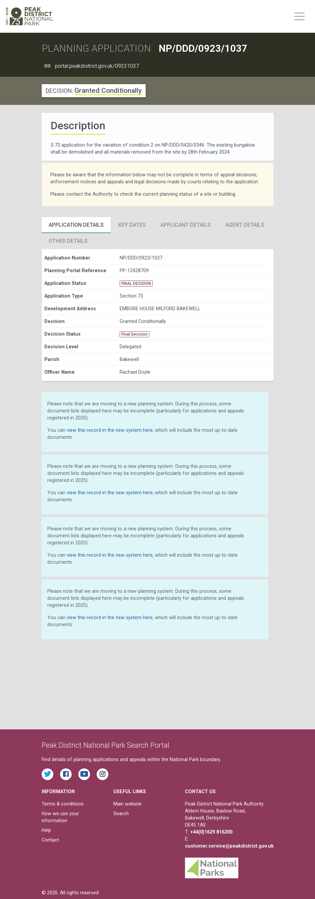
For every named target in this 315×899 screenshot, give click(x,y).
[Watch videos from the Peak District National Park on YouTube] (84, 774)
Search (121, 813)
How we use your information (60, 817)
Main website (127, 803)
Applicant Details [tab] (185, 225)
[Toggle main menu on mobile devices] (299, 16)
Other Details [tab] (68, 241)
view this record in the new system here (110, 430)
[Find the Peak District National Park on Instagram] (102, 774)
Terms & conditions (63, 803)
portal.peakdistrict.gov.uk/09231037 (97, 66)
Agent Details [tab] (244, 225)
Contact (50, 840)
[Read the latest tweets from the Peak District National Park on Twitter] (47, 774)
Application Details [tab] (76, 225)
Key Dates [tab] (132, 225)
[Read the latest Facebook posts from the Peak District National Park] (66, 774)
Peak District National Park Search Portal (105, 745)
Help (46, 830)
